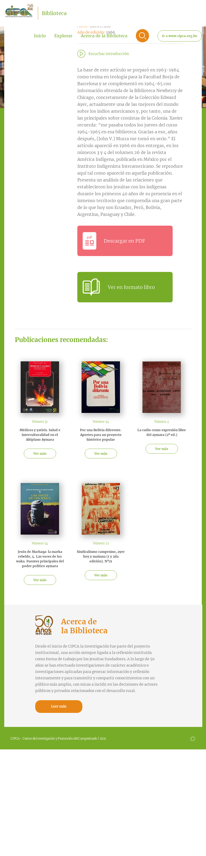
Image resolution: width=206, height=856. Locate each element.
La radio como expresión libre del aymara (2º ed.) (161, 432)
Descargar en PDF (124, 241)
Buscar (142, 35)
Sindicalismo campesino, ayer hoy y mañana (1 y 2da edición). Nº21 (101, 556)
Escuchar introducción (108, 53)
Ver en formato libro (131, 287)
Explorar (63, 35)
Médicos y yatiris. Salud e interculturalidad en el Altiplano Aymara (40, 434)
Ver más (39, 454)
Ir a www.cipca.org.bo (179, 36)
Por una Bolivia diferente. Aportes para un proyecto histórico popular (101, 434)
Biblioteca (54, 13)
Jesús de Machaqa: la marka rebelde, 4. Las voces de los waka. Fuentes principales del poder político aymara (40, 559)
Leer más (58, 706)
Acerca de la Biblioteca (104, 35)
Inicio (40, 35)
